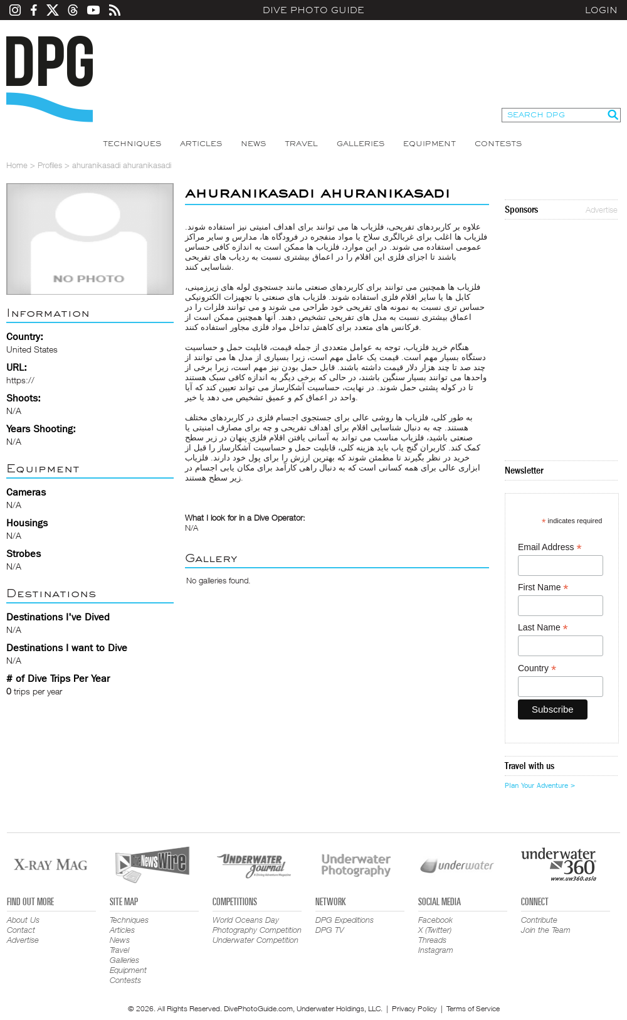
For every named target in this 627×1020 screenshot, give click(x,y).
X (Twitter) (434, 930)
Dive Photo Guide (313, 10)
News (253, 143)
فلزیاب (372, 226)
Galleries (360, 143)
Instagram (435, 950)
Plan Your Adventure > (540, 785)
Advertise (602, 210)
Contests (498, 143)
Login (601, 10)
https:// (20, 380)
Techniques (132, 143)
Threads (432, 940)
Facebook (435, 920)
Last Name (543, 628)
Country (537, 668)
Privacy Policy (414, 1008)
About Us (23, 920)
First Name (543, 587)
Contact (21, 930)
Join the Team (546, 930)
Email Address (550, 547)
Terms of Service (473, 1008)
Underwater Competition (255, 940)
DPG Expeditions (344, 920)
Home (17, 165)
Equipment (429, 143)
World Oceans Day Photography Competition (257, 925)
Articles (201, 143)
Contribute (539, 920)
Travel (301, 143)
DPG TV (329, 930)
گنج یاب (404, 447)
